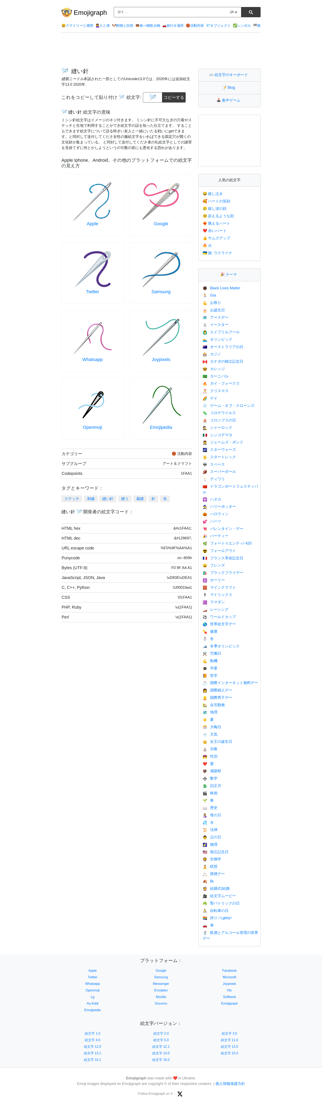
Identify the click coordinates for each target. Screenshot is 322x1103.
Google (161, 223)
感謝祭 (212, 771)
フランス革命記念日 (223, 558)
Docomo (161, 1003)
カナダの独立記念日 (223, 361)
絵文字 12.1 (161, 1046)
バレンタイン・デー (223, 529)
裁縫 (140, 499)
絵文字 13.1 (92, 1053)
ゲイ (210, 398)
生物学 (212, 859)
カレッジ (214, 369)
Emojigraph (90, 12)
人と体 (102, 26)
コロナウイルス (219, 413)
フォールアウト (219, 551)
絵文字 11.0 (229, 1040)
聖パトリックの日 (221, 903)
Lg (92, 997)
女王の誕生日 (217, 742)
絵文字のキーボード (229, 75)
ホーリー (214, 580)
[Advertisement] (161, 50)
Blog (229, 87)
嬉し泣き (213, 194)
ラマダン (214, 602)
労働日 (212, 653)
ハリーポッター (219, 506)
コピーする (174, 96)
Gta (209, 295)
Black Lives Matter (221, 288)
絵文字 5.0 (161, 1040)
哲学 (210, 676)
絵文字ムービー (219, 896)
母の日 (212, 815)
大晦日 (212, 727)
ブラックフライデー (223, 573)
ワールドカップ (219, 617)
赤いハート (215, 231)
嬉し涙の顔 (215, 209)
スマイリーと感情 (77, 26)
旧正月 (212, 786)
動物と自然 (122, 26)
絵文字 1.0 (92, 1033)
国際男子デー (217, 698)
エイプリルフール (221, 332)
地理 (210, 712)
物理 (210, 844)
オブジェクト (218, 26)
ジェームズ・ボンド (223, 442)
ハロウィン (216, 514)
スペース (214, 464)
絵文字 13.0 (229, 1046)
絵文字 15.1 (92, 1059)
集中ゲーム (229, 100)
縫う (125, 499)
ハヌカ (212, 499)
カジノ (212, 354)
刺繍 (90, 499)
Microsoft (229, 977)
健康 (210, 631)
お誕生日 (214, 310)
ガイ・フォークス (221, 383)
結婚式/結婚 (216, 888)
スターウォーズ (219, 450)
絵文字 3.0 (229, 1033)
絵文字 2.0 (161, 1033)
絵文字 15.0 (229, 1053)
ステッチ (71, 499)
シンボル (242, 26)
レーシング (216, 609)
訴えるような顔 (218, 216)
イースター (216, 325)
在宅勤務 (214, 705)
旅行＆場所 (173, 26)
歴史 (210, 808)
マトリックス (217, 595)
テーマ (229, 274)
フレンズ (214, 565)
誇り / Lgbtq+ (217, 918)
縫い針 (107, 499)
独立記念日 (216, 852)
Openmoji (92, 427)
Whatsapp (92, 359)
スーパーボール (219, 472)
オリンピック (217, 339)
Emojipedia (161, 427)
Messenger (161, 983)
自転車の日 (216, 911)
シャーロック (217, 428)
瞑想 (210, 866)
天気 (210, 734)
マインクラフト (219, 587)
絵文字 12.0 (92, 1046)
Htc (229, 990)
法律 (210, 830)
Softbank (229, 997)
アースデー (216, 317)
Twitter (92, 291)
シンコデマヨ (217, 435)
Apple (92, 223)
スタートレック (219, 457)
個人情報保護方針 (230, 1084)
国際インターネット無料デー (230, 683)
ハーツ (212, 521)
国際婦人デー (217, 690)
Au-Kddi (92, 1003)
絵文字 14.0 (161, 1053)
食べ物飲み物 (147, 26)
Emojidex (161, 990)
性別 (210, 756)
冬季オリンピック (221, 646)
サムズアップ (216, 238)
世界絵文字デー (219, 624)
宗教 (210, 749)
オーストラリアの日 (223, 347)
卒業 (210, 668)
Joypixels (161, 359)
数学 (210, 778)
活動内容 (195, 26)
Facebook (229, 970)
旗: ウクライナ (217, 253)
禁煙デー (214, 874)
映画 (210, 793)
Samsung (161, 291)
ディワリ (214, 479)
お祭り (212, 303)
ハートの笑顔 (216, 201)
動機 (210, 661)
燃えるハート (216, 223)
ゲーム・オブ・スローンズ (228, 406)
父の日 (212, 837)
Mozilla (161, 997)
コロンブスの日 (219, 420)
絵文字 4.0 (92, 1040)
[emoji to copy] (152, 97)
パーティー (216, 536)
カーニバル (216, 376)
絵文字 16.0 (161, 1059)
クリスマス (216, 391)
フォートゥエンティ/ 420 (227, 543)
